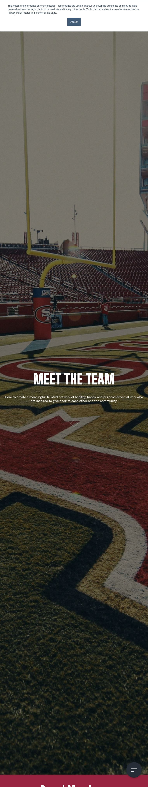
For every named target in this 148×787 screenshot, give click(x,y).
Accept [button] (74, 22)
